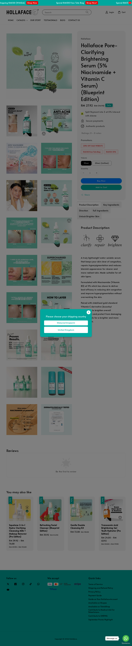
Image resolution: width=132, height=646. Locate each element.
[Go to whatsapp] (126, 638)
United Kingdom (66, 329)
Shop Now (35, 2)
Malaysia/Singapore (66, 323)
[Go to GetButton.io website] (126, 643)
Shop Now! (95, 2)
